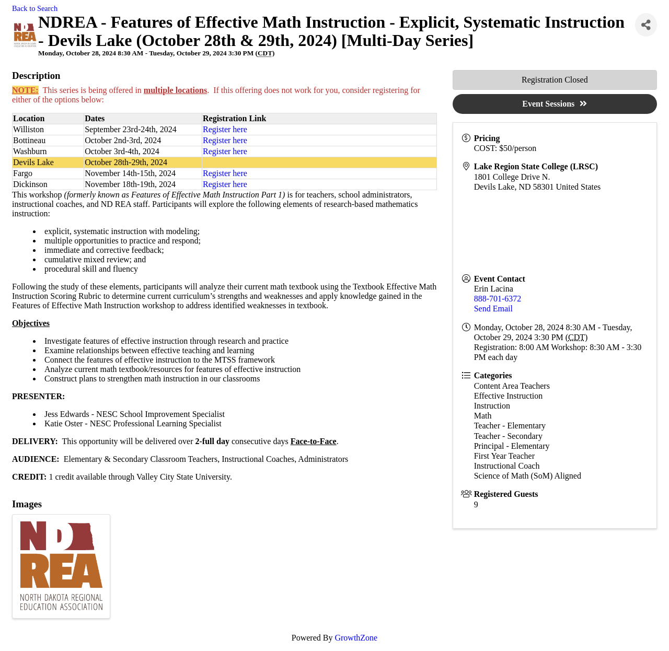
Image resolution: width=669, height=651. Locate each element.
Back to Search (34, 8)
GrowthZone (355, 637)
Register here (225, 129)
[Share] (646, 25)
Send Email (493, 308)
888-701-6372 (498, 298)
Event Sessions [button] (554, 103)
